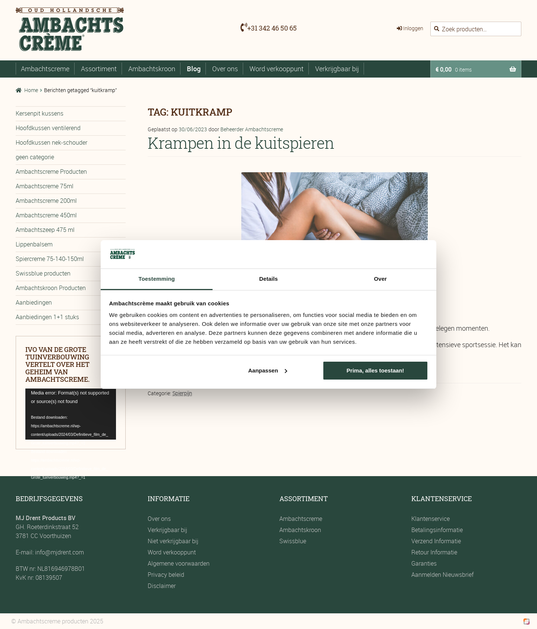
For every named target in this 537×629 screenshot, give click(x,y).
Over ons (225, 69)
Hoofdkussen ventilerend (48, 128)
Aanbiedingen (34, 302)
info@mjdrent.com (59, 552)
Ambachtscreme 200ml (46, 200)
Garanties (424, 563)
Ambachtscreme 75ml (44, 186)
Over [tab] (380, 279)
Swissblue (292, 541)
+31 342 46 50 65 (272, 27)
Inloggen (413, 28)
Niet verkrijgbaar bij (173, 541)
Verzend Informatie (436, 541)
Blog (194, 69)
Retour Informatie (434, 552)
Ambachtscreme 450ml (46, 215)
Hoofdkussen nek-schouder (51, 142)
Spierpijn (182, 393)
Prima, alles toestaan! (375, 370)
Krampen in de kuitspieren (241, 142)
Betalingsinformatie (437, 530)
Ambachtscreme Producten (51, 171)
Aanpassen (267, 370)
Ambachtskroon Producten (51, 288)
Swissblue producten (43, 273)
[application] (70, 414)
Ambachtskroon (151, 69)
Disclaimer (162, 586)
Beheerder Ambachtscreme (251, 129)
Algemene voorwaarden (179, 563)
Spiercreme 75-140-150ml (50, 259)
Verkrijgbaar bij (337, 69)
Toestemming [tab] (156, 279)
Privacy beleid (166, 574)
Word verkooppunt (276, 69)
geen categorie (35, 157)
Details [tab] (268, 279)
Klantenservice (430, 519)
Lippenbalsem (34, 244)
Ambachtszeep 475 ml (45, 230)
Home (31, 90)
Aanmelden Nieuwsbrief (442, 574)
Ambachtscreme (45, 69)
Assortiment (99, 69)
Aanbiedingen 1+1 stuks (47, 317)
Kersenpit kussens (39, 113)
